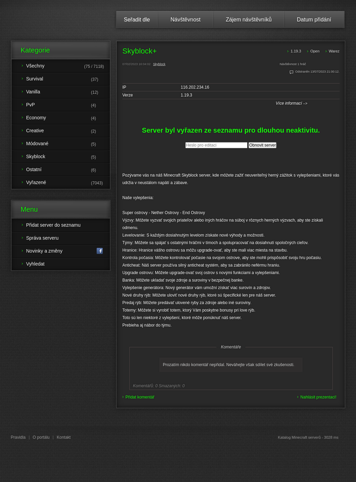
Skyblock (159, 64)
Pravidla (18, 437)
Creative (68, 131)
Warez (334, 51)
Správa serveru (42, 238)
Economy (68, 118)
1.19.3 (295, 51)
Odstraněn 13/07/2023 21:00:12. (317, 71)
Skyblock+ (140, 51)
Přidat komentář (140, 397)
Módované (68, 144)
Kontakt (64, 437)
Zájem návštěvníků (249, 19)
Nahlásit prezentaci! (318, 397)
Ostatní (68, 170)
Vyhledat (35, 264)
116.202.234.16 (195, 87)
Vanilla (68, 92)
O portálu (41, 437)
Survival (68, 79)
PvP (68, 105)
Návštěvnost (185, 19)
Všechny (68, 66)
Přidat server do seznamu (53, 225)
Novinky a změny (64, 251)
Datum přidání (314, 19)
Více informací (292, 103)
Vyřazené (68, 183)
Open (314, 51)
